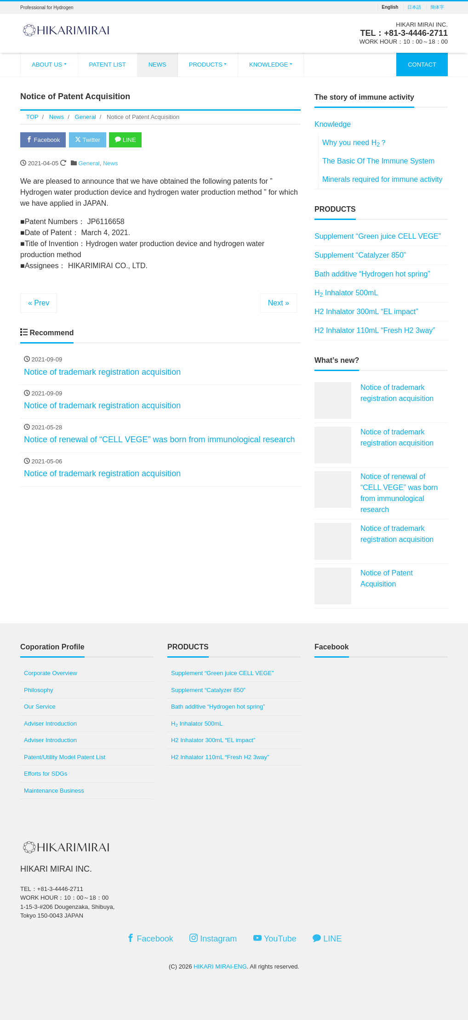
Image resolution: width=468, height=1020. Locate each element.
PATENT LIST (107, 64)
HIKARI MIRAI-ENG (220, 966)
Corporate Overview (50, 673)
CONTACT (422, 64)
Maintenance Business (54, 790)
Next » (278, 303)
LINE (126, 139)
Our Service (40, 706)
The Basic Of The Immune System (378, 161)
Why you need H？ (354, 143)
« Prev (38, 303)
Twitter (87, 139)
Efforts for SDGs (45, 773)
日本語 (414, 7)
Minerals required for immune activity (382, 179)
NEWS (157, 64)
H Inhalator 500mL (346, 293)
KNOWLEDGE (268, 64)
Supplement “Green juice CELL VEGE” (377, 236)
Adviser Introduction (50, 723)
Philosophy (38, 690)
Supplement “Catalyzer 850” (360, 255)
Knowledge (332, 124)
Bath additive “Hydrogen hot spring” (372, 274)
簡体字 (437, 7)
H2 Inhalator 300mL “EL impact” (366, 312)
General (89, 163)
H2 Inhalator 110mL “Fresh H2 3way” (374, 330)
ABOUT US (47, 64)
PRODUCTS (206, 64)
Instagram (213, 938)
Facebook (43, 139)
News (110, 163)
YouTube (275, 938)
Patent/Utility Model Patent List (64, 757)
